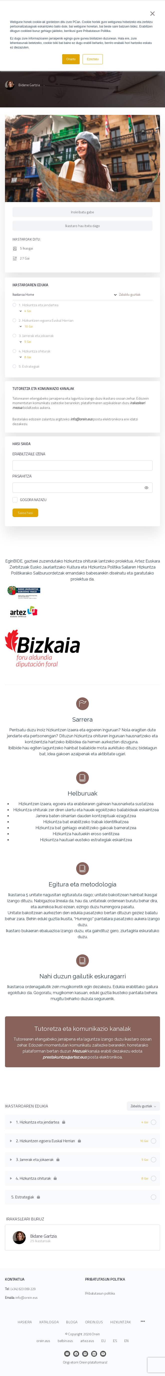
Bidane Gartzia (43, 1236)
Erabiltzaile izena (28, 454)
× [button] (152, 13)
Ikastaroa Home (23, 295)
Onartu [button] (71, 59)
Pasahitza (81, 476)
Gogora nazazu (33, 499)
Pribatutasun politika (100, 1293)
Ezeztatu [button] (93, 59)
